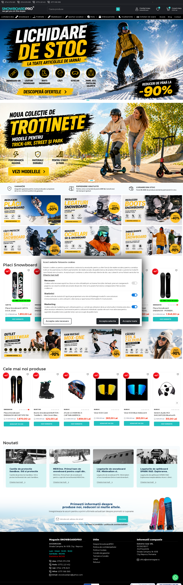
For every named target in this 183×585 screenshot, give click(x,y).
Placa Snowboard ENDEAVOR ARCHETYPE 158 (16, 414)
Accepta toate (130, 321)
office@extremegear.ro (150, 560)
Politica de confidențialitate (104, 547)
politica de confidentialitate (116, 524)
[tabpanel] (91, 60)
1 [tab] (91, 180)
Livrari (95, 559)
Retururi (96, 562)
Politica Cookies (99, 550)
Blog (170, 17)
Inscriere (122, 519)
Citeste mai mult (51, 275)
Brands (162, 17)
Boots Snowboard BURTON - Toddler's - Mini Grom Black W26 (46, 414)
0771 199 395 (56, 2)
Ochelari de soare (146, 17)
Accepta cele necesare (57, 321)
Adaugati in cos (16, 424)
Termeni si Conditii (100, 556)
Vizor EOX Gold (100, 413)
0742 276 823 (10, 2)
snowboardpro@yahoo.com (70, 575)
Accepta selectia (107, 321)
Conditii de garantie (101, 553)
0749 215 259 (26, 2)
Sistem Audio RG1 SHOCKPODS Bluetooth (164, 414)
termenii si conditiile (94, 524)
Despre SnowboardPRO (103, 544)
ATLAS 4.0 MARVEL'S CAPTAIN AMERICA (73, 414)
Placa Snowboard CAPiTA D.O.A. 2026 (16, 309)
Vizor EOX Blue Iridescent (135, 413)
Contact (177, 17)
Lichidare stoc (7, 17)
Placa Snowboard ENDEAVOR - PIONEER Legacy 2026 (162, 309)
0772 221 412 (40, 2)
